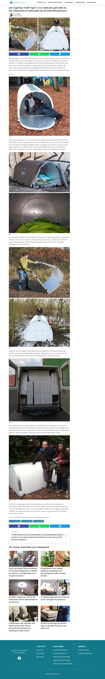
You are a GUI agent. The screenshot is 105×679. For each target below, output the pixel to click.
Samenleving (80, 2)
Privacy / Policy (83, 650)
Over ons (39, 650)
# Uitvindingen (26, 521)
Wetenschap (41, 2)
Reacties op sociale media (63, 664)
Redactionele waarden (61, 657)
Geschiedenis (91, 2)
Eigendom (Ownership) (61, 660)
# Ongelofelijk (39, 521)
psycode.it (40, 657)
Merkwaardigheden (55, 2)
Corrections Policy (60, 653)
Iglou (12, 74)
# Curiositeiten (14, 521)
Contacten (40, 653)
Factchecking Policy (60, 650)
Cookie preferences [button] (85, 653)
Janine (18, 14)
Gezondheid (69, 2)
